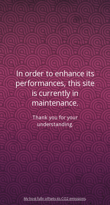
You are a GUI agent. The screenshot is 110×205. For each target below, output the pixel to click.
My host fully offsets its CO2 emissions (55, 198)
